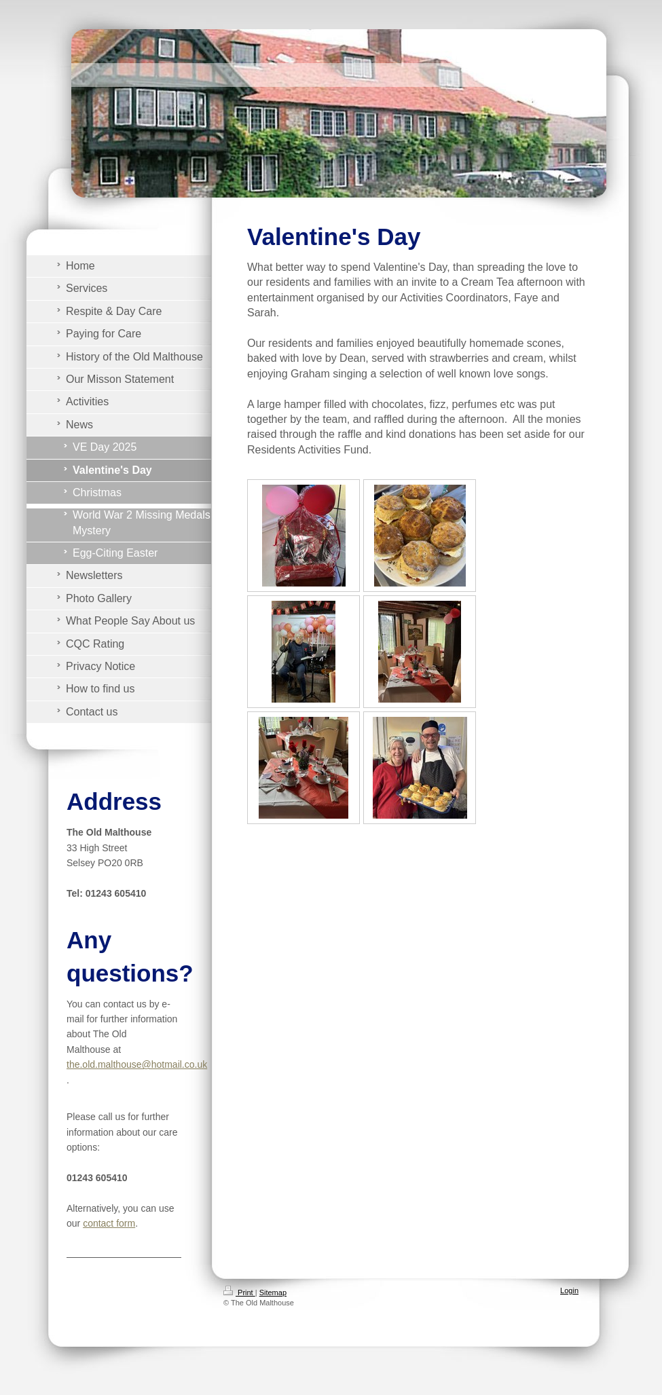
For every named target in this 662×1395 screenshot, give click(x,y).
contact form (109, 1223)
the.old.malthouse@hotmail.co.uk (137, 1064)
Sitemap (273, 1292)
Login (569, 1290)
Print (239, 1292)
